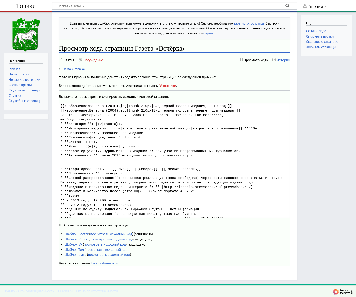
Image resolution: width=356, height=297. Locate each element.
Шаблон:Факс (75, 254)
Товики (26, 5)
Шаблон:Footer (76, 234)
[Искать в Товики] (174, 5)
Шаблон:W (73, 244)
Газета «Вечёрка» (73, 69)
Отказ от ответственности (97, 291)
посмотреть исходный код (111, 234)
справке (209, 33)
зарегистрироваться (249, 23)
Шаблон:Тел (74, 249)
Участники (167, 86)
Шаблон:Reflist (76, 239)
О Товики (65, 291)
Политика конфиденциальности (28, 291)
